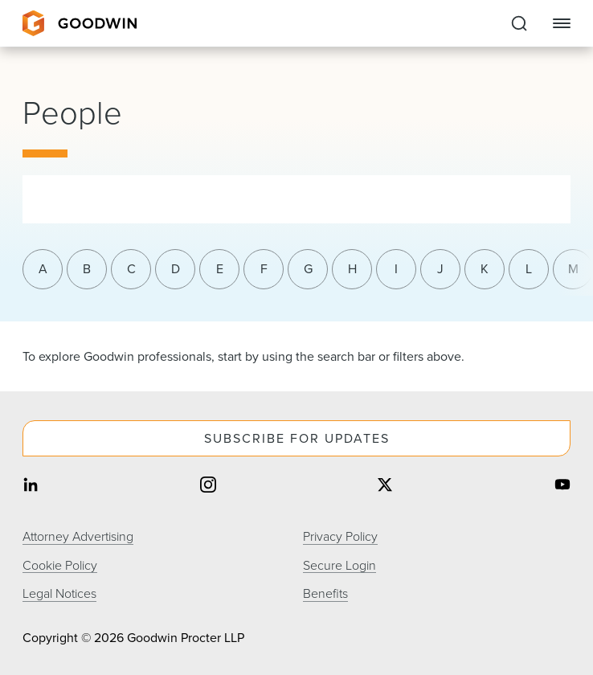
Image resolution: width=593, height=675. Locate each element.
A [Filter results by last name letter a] (43, 269)
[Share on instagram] (208, 486)
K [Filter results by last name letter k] (485, 269)
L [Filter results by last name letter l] (529, 269)
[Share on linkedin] (30, 486)
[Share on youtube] (562, 486)
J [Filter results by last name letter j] (440, 269)
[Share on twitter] (385, 486)
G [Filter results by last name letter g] (308, 269)
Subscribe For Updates (297, 438)
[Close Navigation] (562, 23)
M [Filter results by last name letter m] (573, 269)
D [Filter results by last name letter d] (175, 269)
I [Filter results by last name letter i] (396, 269)
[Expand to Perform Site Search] (519, 23)
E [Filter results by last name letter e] (219, 269)
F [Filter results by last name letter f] (264, 269)
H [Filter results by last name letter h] (352, 269)
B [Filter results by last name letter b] (87, 269)
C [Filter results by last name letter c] (131, 269)
